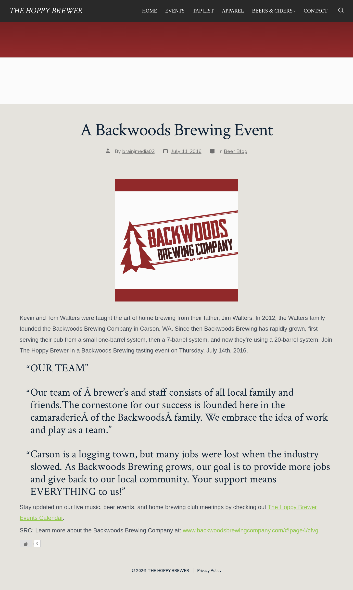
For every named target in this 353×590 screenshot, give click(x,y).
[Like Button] (26, 543)
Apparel (233, 10)
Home (149, 10)
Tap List (203, 10)
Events (175, 10)
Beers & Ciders (274, 10)
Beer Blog (235, 151)
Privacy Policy (209, 570)
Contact (316, 10)
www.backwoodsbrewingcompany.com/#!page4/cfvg (250, 530)
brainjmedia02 (138, 151)
